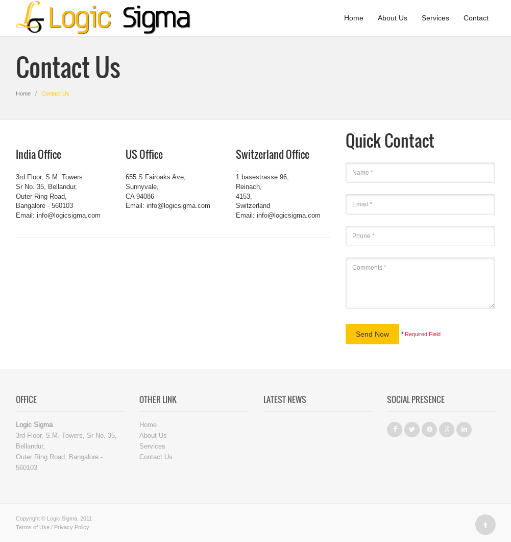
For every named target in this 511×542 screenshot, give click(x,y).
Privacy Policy (71, 528)
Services (435, 18)
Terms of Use (33, 528)
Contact (476, 18)
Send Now (372, 334)
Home (353, 18)
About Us (392, 18)
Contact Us (156, 458)
